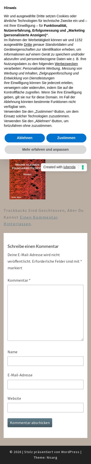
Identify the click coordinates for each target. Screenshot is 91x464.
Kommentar (19, 280)
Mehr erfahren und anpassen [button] (45, 149)
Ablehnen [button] (25, 138)
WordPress (70, 452)
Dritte (28, 44)
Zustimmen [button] (66, 138)
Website (14, 398)
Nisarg (52, 457)
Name (12, 351)
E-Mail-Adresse (20, 374)
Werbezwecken (66, 64)
